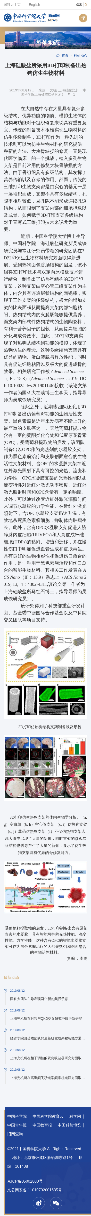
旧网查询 (15, 1134)
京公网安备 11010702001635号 (34, 1190)
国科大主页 (12, 5)
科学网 (75, 1116)
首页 (65, 55)
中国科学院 (17, 1116)
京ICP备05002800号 (25, 1181)
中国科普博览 (69, 1125)
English (34, 5)
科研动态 (48, 42)
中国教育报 (42, 1125)
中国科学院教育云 (48, 1116)
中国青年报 (17, 1125)
